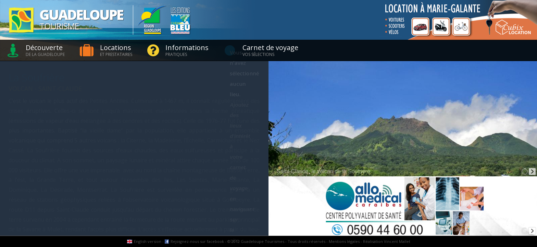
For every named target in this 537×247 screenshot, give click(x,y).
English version (147, 241)
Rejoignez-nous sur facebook (197, 241)
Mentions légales (344, 241)
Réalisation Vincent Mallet (386, 241)
